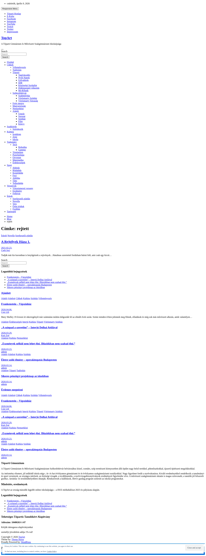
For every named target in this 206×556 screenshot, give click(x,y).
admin (4, 352)
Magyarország (19, 106)
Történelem (18, 152)
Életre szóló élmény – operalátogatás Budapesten (29, 285)
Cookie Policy (52, 551)
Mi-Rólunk (23, 90)
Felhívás (16, 193)
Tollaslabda (18, 183)
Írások (10, 196)
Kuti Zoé (5, 335)
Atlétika (16, 178)
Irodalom (17, 134)
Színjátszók (18, 129)
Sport (9, 165)
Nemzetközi (18, 108)
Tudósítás (17, 70)
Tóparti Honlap (14, 13)
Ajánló (16, 111)
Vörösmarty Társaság (28, 101)
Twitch (10, 26)
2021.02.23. (6, 248)
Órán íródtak (18, 206)
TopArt (6, 38)
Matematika (18, 160)
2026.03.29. (6, 333)
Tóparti (16, 72)
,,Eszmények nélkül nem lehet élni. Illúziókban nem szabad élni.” (37, 282)
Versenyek (11, 186)
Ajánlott (6, 292)
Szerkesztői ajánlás (21, 198)
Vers (15, 204)
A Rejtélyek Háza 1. (15, 242)
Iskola (15, 139)
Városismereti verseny (23, 188)
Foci (15, 175)
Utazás (21, 113)
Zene (15, 137)
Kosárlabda (18, 173)
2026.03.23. (6, 349)
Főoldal (10, 62)
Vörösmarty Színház (27, 98)
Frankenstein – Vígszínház (19, 277)
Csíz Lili (5, 312)
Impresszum (12, 31)
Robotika (22, 147)
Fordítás (16, 209)
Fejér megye (18, 103)
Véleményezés (19, 67)
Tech (15, 144)
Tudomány (12, 142)
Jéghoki (16, 168)
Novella (16, 201)
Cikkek (10, 65)
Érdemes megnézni (12, 389)
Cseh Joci (5, 250)
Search (4, 51)
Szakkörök (12, 126)
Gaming (22, 150)
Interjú (25, 322)
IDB (20, 83)
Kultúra (10, 131)
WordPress (26, 542)
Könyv (21, 124)
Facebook (11, 19)
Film (20, 121)
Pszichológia (18, 155)
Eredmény (17, 191)
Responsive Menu (10, 9)
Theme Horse (18, 539)
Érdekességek (19, 162)
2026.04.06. (6, 309)
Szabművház (24, 95)
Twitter (10, 29)
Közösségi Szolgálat (27, 85)
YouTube (11, 24)
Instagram (11, 21)
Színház (22, 119)
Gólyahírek (23, 80)
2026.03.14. (6, 365)
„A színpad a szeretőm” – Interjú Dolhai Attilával (29, 279)
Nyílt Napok (24, 77)
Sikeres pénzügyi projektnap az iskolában (26, 287)
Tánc (15, 180)
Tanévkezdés (24, 75)
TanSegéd (11, 211)
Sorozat (21, 116)
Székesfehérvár (20, 93)
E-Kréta (10, 16)
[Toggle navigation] (2, 49)
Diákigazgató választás (28, 88)
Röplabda (17, 170)
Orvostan (17, 157)
